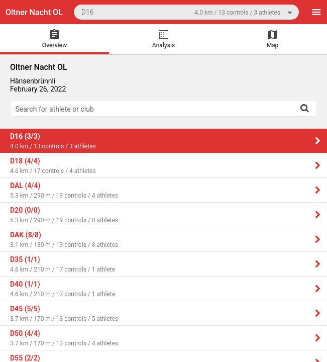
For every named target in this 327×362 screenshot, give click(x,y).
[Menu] (316, 12)
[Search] (304, 108)
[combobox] (186, 12)
